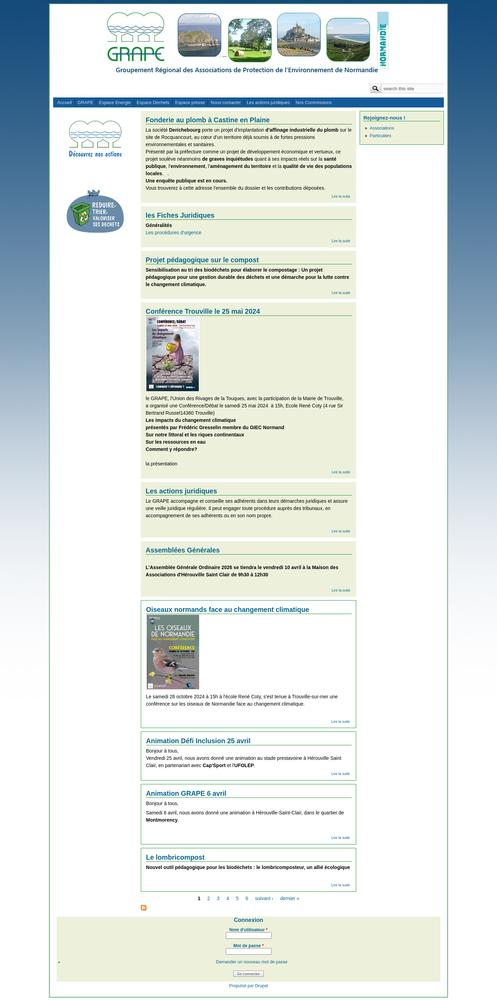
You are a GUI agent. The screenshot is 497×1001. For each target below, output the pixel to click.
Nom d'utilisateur (249, 929)
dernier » (289, 898)
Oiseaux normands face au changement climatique (227, 609)
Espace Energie (115, 102)
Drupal (261, 985)
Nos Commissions (314, 102)
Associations (382, 128)
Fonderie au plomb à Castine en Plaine (208, 120)
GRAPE (86, 102)
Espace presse (190, 102)
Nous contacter (226, 102)
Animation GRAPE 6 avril (186, 793)
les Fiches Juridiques (180, 215)
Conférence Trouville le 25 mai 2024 (203, 311)
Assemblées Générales (183, 550)
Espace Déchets (153, 102)
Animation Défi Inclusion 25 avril (198, 741)
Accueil (64, 102)
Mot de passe (248, 945)
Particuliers (380, 135)
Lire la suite (341, 196)
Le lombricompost (175, 857)
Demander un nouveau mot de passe (252, 962)
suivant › (264, 898)
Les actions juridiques (268, 102)
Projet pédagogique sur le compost (202, 260)
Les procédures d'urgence (173, 232)
